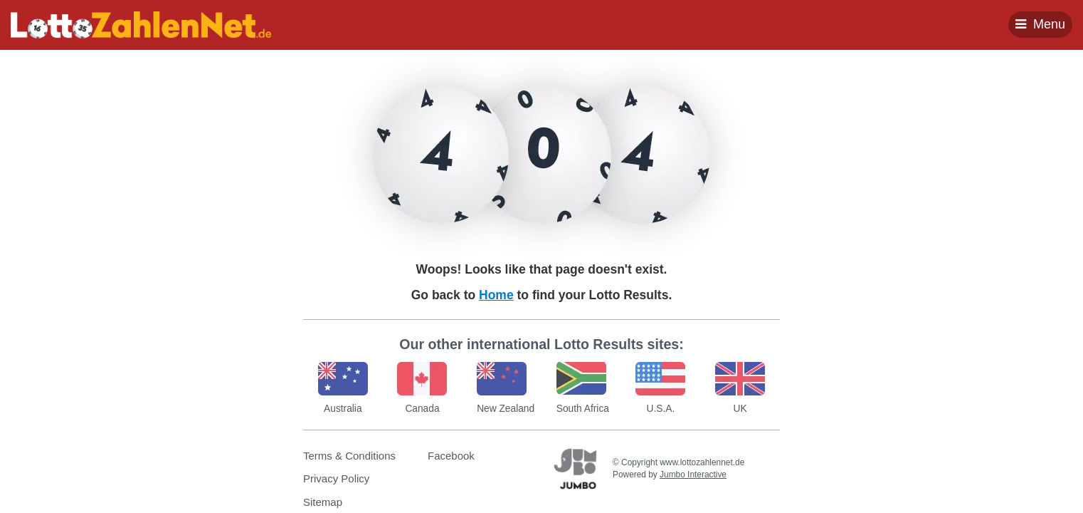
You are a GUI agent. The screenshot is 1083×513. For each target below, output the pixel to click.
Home (496, 295)
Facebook (451, 456)
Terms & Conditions (349, 456)
